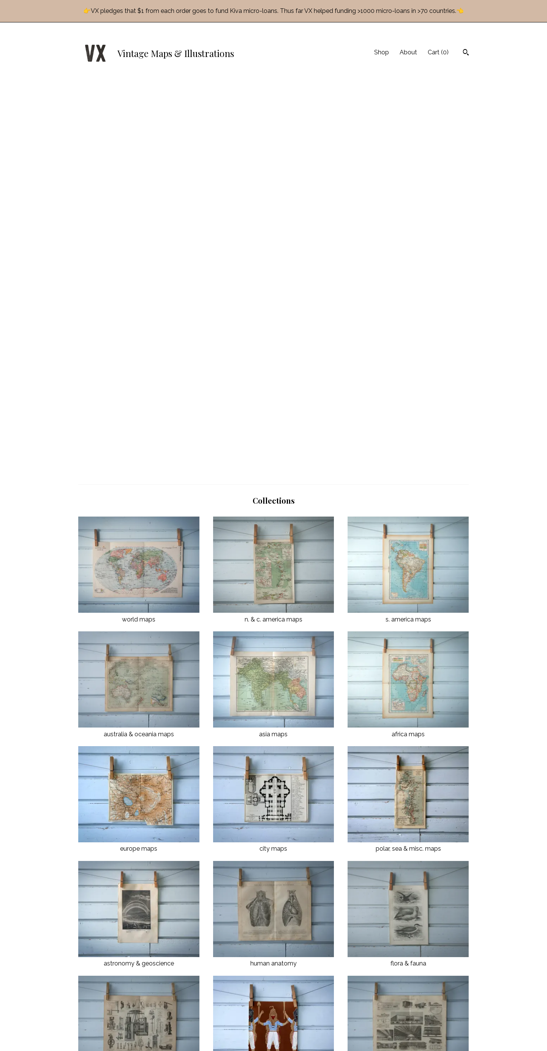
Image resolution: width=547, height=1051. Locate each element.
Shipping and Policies (205, 1024)
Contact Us (192, 1034)
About (408, 52)
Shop (381, 52)
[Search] (466, 53)
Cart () (438, 52)
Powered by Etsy (402, 1032)
